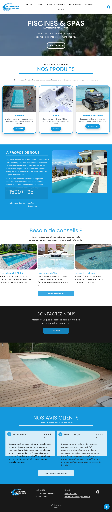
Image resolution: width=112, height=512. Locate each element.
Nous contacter (56, 45)
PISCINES (30, 4)
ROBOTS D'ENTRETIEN (56, 4)
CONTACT (60, 9)
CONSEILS (89, 4)
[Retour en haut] (107, 507)
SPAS (40, 4)
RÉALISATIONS (75, 4)
